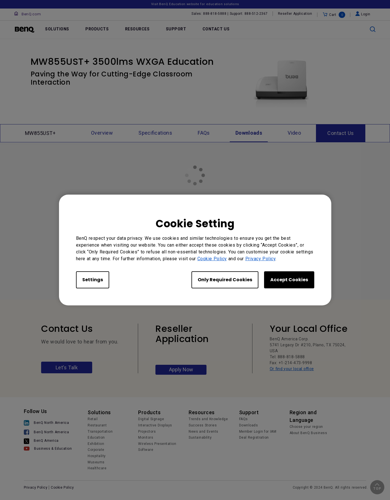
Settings (92, 279)
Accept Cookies (289, 279)
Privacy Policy (260, 258)
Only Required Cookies (225, 279)
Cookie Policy (212, 258)
